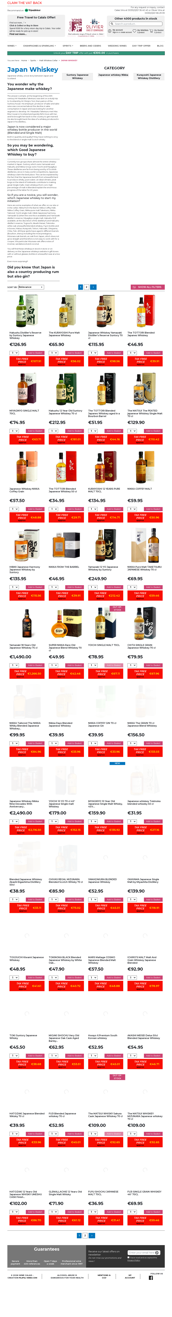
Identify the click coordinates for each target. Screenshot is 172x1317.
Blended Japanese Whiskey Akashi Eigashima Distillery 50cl (26, 916)
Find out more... (18, 34)
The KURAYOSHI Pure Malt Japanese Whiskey (64, 368)
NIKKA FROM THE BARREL (64, 601)
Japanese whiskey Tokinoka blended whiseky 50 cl (144, 836)
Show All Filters (147, 321)
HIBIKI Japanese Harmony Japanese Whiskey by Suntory (25, 604)
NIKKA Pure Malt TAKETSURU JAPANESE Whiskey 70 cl (144, 602)
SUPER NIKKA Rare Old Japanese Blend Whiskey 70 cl (65, 682)
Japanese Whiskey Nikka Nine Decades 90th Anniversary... (24, 838)
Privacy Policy (133, 1294)
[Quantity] (13, 387)
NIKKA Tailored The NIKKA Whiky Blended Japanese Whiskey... (25, 760)
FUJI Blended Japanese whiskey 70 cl (62, 1149)
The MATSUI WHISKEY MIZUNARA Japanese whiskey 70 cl (144, 1150)
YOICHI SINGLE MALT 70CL (104, 679)
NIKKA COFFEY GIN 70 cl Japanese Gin (102, 758)
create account (126, 32)
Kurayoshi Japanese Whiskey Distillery (149, 111)
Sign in (115, 32)
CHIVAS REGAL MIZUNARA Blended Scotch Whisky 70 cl (66, 915)
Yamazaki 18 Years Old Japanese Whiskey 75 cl (23, 680)
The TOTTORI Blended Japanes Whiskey (141, 368)
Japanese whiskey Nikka (113, 109)
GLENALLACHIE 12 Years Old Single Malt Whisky (65, 1227)
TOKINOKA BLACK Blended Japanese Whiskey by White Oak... (65, 994)
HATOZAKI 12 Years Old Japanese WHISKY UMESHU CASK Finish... (26, 1229)
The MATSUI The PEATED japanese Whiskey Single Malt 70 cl (144, 448)
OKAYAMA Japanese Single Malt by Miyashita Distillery (143, 915)
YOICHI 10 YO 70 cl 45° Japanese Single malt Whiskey (62, 838)
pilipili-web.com (28, 1312)
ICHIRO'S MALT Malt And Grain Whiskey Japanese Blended (141, 994)
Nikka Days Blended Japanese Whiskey (60, 758)
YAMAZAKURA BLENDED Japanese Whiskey (102, 915)
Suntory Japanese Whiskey (77, 111)
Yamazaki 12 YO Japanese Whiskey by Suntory (103, 602)
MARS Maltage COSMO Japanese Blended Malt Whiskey (102, 994)
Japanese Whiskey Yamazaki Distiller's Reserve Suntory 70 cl (105, 370)
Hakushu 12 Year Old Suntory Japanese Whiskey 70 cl (65, 446)
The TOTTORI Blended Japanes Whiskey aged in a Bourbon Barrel (104, 448)
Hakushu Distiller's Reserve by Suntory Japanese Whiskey (25, 370)
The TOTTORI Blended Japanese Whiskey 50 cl (63, 524)
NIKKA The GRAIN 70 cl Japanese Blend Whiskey (142, 758)
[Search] (135, 24)
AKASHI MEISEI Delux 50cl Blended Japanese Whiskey (143, 1071)
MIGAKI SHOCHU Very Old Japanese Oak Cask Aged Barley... (64, 1072)
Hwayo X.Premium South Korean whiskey (102, 1071)
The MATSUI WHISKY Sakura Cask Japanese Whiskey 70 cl (105, 1149)
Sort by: (12, 321)
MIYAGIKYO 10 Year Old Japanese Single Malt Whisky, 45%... (105, 838)
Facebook (160, 3)
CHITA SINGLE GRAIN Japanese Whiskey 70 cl (141, 680)
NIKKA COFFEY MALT (139, 523)
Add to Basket (35, 387)
